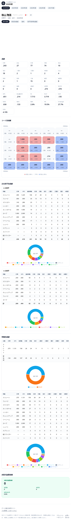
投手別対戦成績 (32, 21)
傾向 (23, 21)
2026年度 (6, 8)
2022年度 (42, 8)
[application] (35, 254)
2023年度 (33, 8)
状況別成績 (14, 21)
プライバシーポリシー (60, 516)
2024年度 (24, 8)
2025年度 (15, 8)
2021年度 (51, 8)
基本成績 (5, 21)
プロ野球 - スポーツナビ (9, 511)
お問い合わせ (67, 516)
